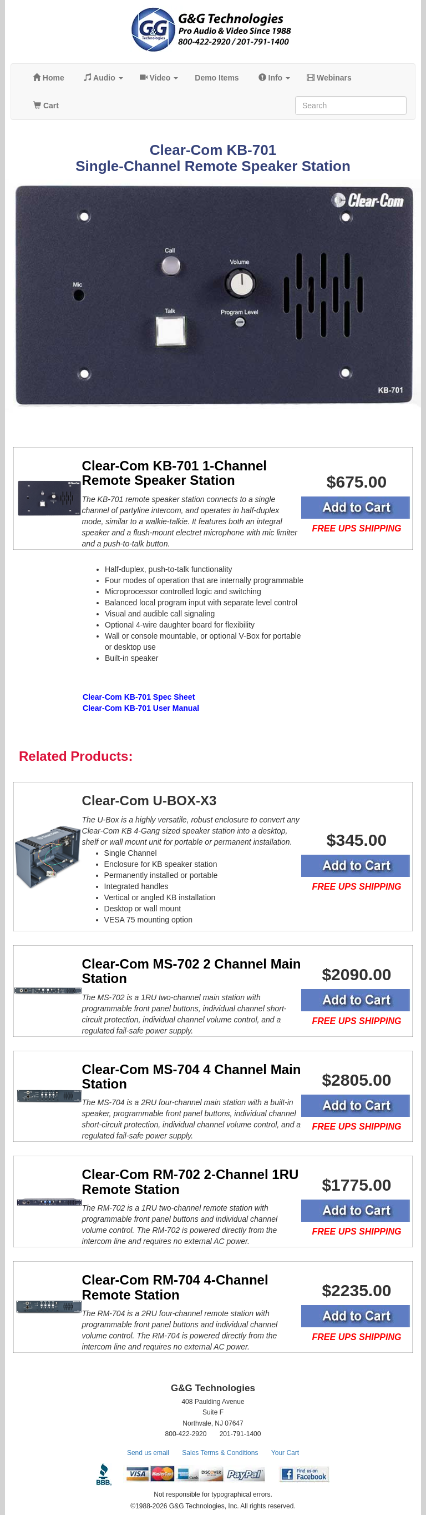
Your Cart (285, 1453)
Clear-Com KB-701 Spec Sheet (139, 697)
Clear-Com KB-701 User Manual (141, 708)
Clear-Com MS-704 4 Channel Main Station (191, 1076)
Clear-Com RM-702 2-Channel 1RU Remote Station (190, 1181)
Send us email (148, 1453)
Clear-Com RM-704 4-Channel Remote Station (175, 1287)
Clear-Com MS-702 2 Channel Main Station (191, 971)
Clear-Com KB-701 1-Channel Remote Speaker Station (174, 473)
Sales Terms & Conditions (220, 1453)
